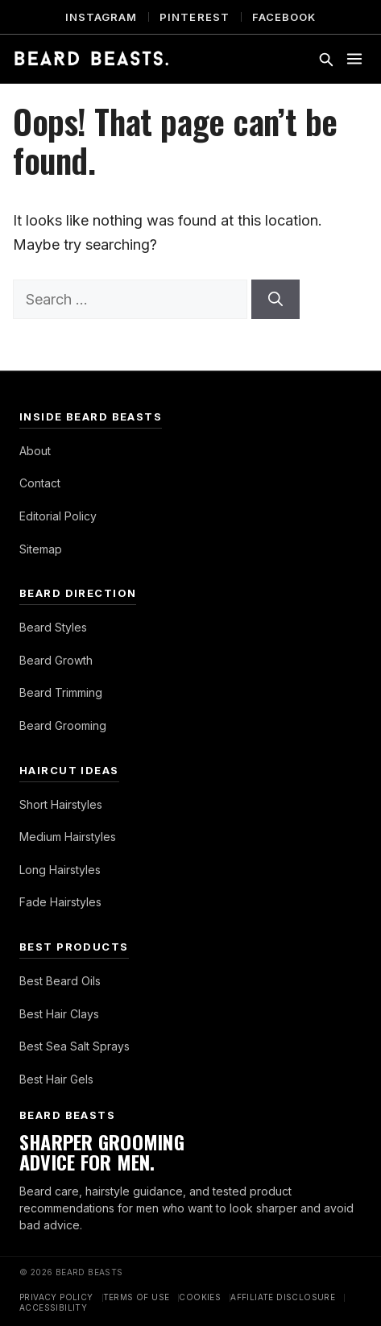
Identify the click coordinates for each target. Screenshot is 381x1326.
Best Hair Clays (59, 1014)
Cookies (200, 1297)
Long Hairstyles (60, 869)
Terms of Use (136, 1297)
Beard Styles (53, 627)
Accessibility (53, 1307)
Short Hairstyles (60, 804)
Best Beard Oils (60, 981)
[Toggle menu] (354, 59)
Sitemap (40, 549)
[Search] (275, 299)
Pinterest (194, 16)
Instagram (101, 16)
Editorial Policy (58, 516)
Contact (39, 483)
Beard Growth (56, 660)
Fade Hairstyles (60, 902)
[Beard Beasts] (91, 58)
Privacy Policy (56, 1297)
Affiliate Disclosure (282, 1297)
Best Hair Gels (56, 1079)
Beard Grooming (62, 725)
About (35, 451)
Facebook (284, 16)
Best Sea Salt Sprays (74, 1046)
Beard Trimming (60, 692)
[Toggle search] (325, 59)
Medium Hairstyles (67, 836)
